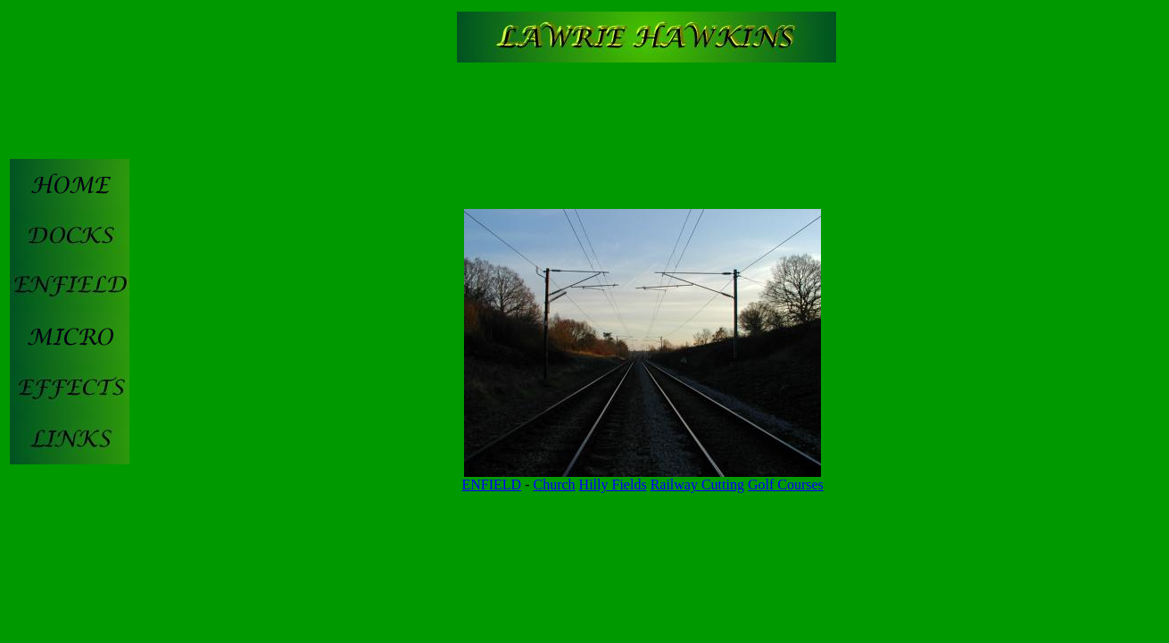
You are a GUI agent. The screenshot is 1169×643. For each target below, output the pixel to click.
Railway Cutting (697, 484)
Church (555, 484)
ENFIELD (492, 484)
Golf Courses (786, 484)
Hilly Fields (613, 484)
